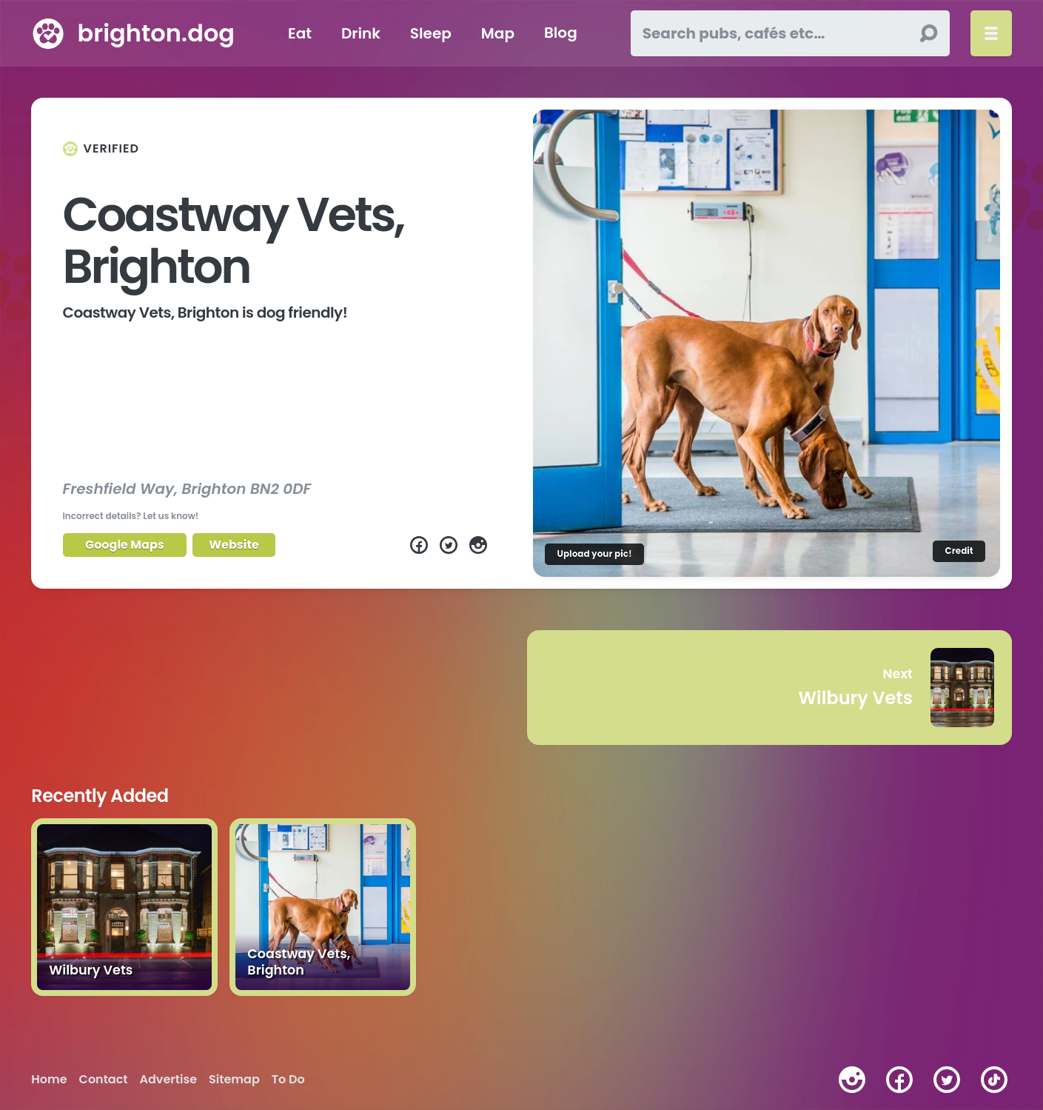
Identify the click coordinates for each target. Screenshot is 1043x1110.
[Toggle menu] (991, 33)
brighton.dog (156, 33)
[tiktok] (994, 1079)
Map (497, 33)
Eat (300, 33)
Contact (103, 1079)
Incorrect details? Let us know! (131, 515)
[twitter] (947, 1079)
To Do (288, 1079)
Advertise (168, 1079)
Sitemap (234, 1079)
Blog (560, 33)
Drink (360, 33)
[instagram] (852, 1079)
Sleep (431, 33)
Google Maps (124, 544)
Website (234, 544)
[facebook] (899, 1079)
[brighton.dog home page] (48, 33)
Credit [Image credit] (959, 550)
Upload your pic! (594, 553)
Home (49, 1079)
